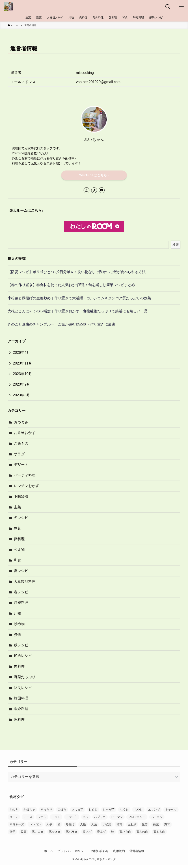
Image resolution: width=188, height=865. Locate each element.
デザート (21, 464)
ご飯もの (21, 443)
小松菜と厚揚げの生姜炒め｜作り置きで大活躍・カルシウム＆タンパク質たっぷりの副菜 (79, 298)
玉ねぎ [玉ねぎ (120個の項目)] (132, 824)
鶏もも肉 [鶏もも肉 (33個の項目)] (159, 831)
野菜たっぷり (24, 677)
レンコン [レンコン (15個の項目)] (35, 824)
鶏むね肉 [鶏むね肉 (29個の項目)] (142, 831)
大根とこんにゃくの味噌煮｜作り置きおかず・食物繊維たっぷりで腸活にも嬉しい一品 (77, 311)
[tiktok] (94, 190)
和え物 (19, 549)
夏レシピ (21, 571)
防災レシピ (23, 688)
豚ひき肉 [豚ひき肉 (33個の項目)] (55, 831)
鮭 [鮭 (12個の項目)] (112, 831)
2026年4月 (21, 352)
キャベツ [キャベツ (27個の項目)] (171, 809)
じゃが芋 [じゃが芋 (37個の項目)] (109, 809)
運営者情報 (137, 851)
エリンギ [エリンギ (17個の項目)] (154, 809)
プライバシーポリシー (71, 851)
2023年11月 (22, 363)
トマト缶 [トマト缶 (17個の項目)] (72, 817)
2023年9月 (21, 384)
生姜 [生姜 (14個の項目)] (145, 824)
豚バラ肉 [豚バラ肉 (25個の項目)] (72, 831)
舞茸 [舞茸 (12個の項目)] (167, 824)
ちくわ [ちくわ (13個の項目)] (124, 809)
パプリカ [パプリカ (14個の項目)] (100, 817)
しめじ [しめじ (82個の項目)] (93, 809)
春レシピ (21, 592)
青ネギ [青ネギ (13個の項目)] (101, 831)
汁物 (17, 613)
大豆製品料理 (24, 581)
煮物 (17, 634)
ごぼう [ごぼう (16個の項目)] (62, 809)
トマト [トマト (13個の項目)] (56, 817)
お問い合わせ (100, 851)
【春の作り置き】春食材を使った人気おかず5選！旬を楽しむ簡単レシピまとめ (71, 285)
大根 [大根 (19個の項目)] (83, 824)
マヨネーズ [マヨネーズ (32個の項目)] (16, 824)
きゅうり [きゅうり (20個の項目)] (46, 809)
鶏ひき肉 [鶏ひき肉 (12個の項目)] (125, 831)
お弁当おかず (24, 433)
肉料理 (19, 666)
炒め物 (19, 624)
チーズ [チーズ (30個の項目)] (28, 817)
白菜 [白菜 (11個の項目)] (156, 824)
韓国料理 (21, 698)
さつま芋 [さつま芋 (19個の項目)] (77, 809)
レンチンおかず (26, 486)
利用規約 (119, 851)
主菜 (17, 507)
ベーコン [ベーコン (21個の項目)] (157, 817)
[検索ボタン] (168, 6)
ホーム (48, 851)
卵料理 (19, 539)
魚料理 (19, 719)
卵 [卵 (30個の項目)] (59, 824)
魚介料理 (21, 709)
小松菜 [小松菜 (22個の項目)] (106, 824)
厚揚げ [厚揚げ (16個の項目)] (70, 824)
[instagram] (86, 190)
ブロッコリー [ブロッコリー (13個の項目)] (137, 817)
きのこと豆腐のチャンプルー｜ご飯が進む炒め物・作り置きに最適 (61, 324)
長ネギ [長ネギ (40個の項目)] (87, 831)
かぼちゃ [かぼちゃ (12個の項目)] (29, 809)
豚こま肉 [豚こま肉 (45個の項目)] (37, 831)
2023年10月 (22, 374)
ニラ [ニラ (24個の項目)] (86, 817)
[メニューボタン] (181, 6)
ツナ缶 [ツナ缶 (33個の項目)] (42, 817)
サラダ (19, 454)
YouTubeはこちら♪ (94, 175)
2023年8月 (21, 395)
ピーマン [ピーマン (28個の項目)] (117, 817)
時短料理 (21, 602)
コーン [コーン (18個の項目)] (13, 817)
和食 (17, 560)
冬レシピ (21, 518)
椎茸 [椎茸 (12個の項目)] (119, 824)
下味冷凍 (21, 496)
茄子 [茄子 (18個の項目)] (12, 831)
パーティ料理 (24, 475)
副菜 (17, 528)
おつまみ (21, 422)
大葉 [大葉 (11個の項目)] (94, 824)
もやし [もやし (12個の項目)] (138, 809)
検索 (176, 244)
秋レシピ (21, 645)
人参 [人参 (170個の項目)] (49, 824)
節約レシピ (23, 656)
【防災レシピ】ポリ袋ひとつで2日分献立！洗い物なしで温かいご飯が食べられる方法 (77, 272)
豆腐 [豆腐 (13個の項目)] (23, 831)
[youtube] (102, 190)
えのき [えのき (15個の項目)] (13, 809)
